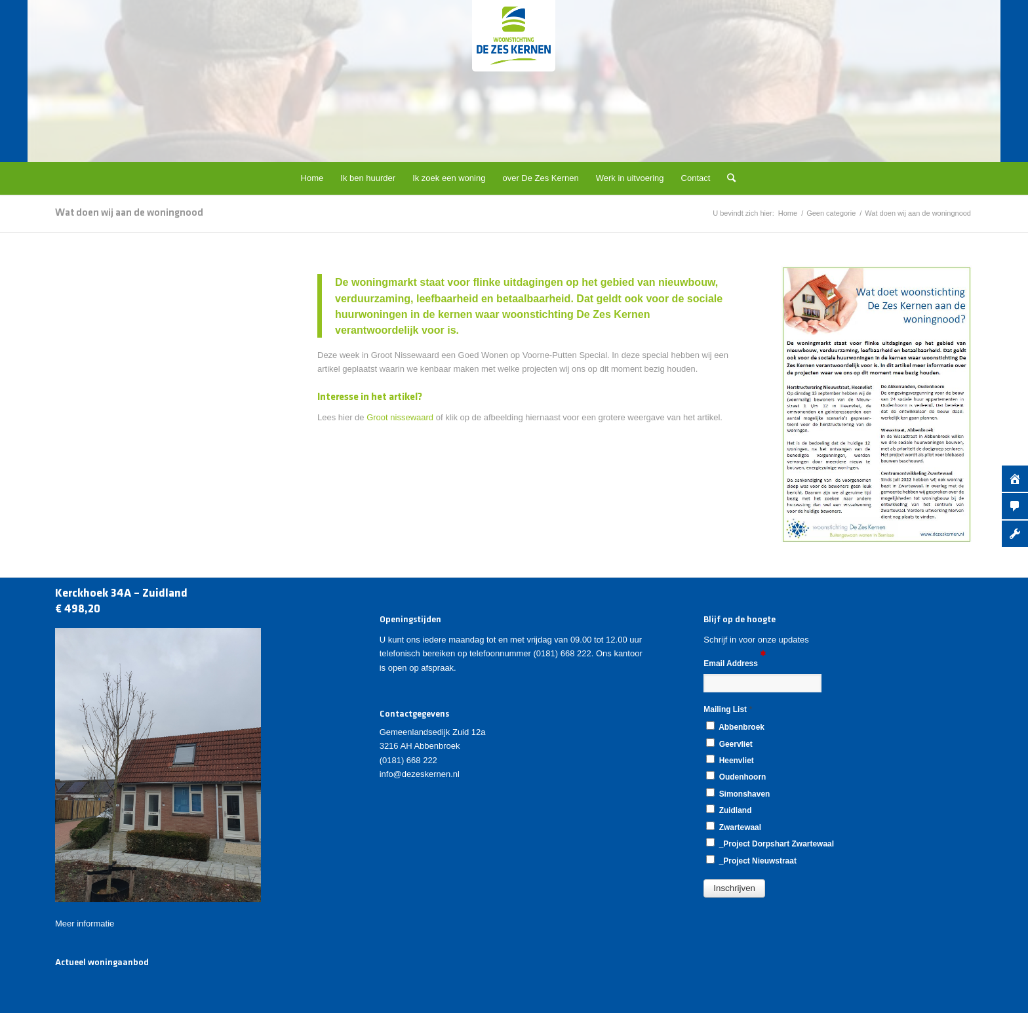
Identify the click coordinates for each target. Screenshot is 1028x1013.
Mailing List (727, 709)
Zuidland (728, 809)
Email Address (734, 662)
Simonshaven (738, 793)
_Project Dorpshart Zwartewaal (770, 843)
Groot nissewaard (399, 417)
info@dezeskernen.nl (420, 774)
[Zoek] (727, 178)
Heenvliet (729, 760)
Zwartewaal (733, 827)
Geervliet (729, 743)
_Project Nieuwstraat (751, 860)
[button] (734, 888)
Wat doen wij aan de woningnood (129, 213)
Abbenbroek (735, 726)
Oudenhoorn (736, 776)
